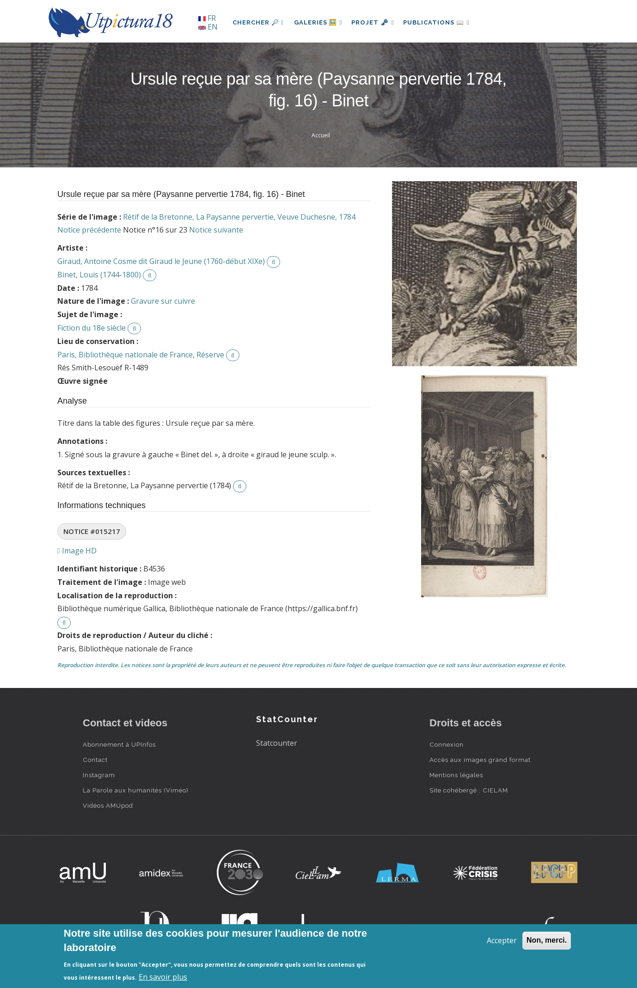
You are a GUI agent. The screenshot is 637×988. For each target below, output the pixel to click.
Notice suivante (216, 230)
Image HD (77, 551)
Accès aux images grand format (480, 759)
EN (208, 27)
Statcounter (276, 743)
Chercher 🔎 (258, 22)
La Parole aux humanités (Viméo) (136, 790)
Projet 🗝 (376, 22)
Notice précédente (89, 230)
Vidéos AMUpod (108, 805)
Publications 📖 (441, 22)
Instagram (99, 775)
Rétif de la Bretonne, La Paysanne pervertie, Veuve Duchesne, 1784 (239, 217)
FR (207, 18)
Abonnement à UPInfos (119, 744)
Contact (95, 759)
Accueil (321, 135)
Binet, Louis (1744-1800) (99, 275)
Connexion (446, 744)
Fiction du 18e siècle (91, 328)
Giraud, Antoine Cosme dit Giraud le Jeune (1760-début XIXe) (161, 261)
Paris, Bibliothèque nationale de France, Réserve (140, 355)
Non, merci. (547, 940)
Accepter (502, 940)
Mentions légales (456, 775)
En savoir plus (163, 977)
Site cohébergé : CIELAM (468, 790)
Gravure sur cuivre (163, 301)
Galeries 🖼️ (319, 22)
